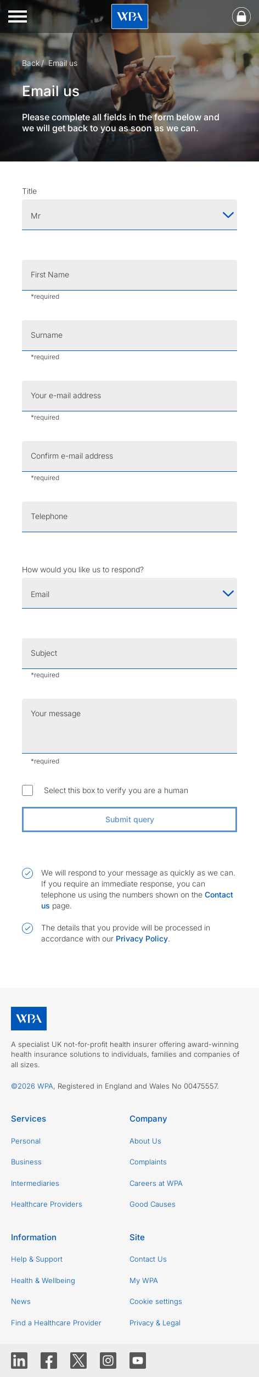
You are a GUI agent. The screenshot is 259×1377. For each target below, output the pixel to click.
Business (26, 1161)
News (21, 1301)
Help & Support (37, 1259)
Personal (26, 1140)
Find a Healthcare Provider (56, 1322)
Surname (47, 334)
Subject (44, 652)
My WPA (144, 1280)
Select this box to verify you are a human (116, 790)
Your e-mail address (66, 395)
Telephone (49, 516)
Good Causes (153, 1204)
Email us (62, 63)
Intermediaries (35, 1183)
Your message (56, 713)
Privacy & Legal (155, 1322)
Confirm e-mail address (72, 455)
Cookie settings (156, 1301)
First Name (50, 274)
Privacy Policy (142, 938)
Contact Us (148, 1259)
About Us (145, 1140)
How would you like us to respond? (83, 569)
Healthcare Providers (46, 1204)
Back (31, 63)
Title (29, 191)
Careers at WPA (156, 1183)
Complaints (148, 1161)
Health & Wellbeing (43, 1280)
